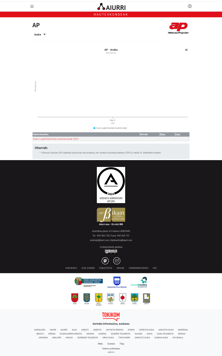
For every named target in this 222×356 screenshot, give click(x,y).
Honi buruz (71, 268)
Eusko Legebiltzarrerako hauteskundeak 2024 (55, 139)
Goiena (102, 334)
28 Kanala (178, 337)
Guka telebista (165, 334)
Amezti (85, 330)
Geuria (90, 334)
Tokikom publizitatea (111, 348)
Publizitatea (105, 268)
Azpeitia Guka (146, 330)
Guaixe (138, 334)
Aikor (53, 330)
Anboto (97, 330)
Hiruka (181, 334)
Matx (100, 344)
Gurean (111, 344)
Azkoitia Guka (166, 330)
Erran (51, 334)
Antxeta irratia (114, 330)
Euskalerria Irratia (71, 334)
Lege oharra (88, 268)
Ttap (121, 344)
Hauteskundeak (111, 14)
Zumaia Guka (161, 337)
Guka (149, 334)
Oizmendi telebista (87, 337)
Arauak (120, 268)
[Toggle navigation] (32, 6)
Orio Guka (108, 337)
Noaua (69, 337)
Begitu (40, 334)
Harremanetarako (138, 268)
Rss (155, 268)
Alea (74, 330)
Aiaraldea (39, 330)
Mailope (56, 337)
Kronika (43, 337)
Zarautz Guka (142, 337)
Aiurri (64, 330)
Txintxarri (124, 337)
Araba (40, 34)
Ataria (131, 330)
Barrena (183, 330)
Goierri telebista (120, 334)
